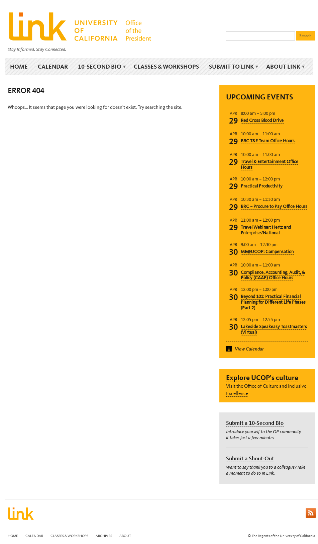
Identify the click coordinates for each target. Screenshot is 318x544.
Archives (104, 536)
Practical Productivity (262, 186)
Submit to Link (232, 66)
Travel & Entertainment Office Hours (269, 164)
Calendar (53, 66)
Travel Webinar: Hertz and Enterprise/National (266, 230)
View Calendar (249, 349)
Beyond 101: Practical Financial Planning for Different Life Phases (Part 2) (273, 302)
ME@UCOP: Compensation (267, 251)
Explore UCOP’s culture (262, 377)
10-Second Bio (101, 66)
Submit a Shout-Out (250, 458)
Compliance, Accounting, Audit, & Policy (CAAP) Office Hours (273, 275)
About (125, 536)
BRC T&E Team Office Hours (268, 141)
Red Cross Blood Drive (262, 120)
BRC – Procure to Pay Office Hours (274, 206)
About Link (284, 66)
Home (19, 66)
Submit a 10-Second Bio (255, 422)
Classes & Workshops (166, 66)
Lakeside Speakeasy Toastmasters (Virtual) (274, 329)
